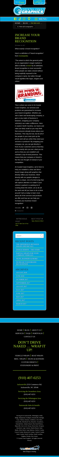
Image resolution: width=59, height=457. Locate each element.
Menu (42, 19)
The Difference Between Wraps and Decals (27, 245)
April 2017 (20, 300)
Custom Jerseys (29, 362)
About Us (36, 330)
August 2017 (21, 286)
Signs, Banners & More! (37, 219)
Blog (25, 23)
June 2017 (20, 293)
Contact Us (29, 337)
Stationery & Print (29, 365)
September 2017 (23, 283)
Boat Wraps (37, 356)
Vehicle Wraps (22, 356)
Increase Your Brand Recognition (36, 23)
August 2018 (21, 272)
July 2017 (20, 290)
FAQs (28, 333)
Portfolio (38, 333)
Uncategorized (19, 210)
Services (19, 333)
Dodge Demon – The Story (28, 250)
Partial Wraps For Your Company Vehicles (27, 254)
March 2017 (21, 304)
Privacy (29, 440)
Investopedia (23, 56)
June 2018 (20, 276)
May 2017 (20, 297)
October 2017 (22, 279)
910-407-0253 (40, 3)
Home (17, 23)
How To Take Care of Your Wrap (22, 221)
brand (29, 65)
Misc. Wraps (20, 359)
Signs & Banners (36, 359)
